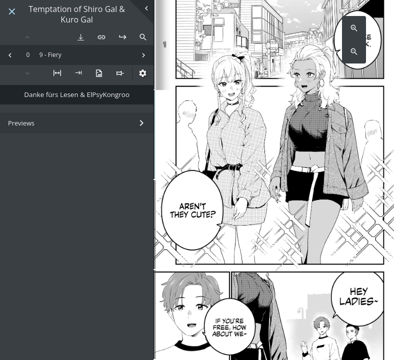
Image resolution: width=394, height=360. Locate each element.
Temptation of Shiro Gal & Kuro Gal (76, 14)
